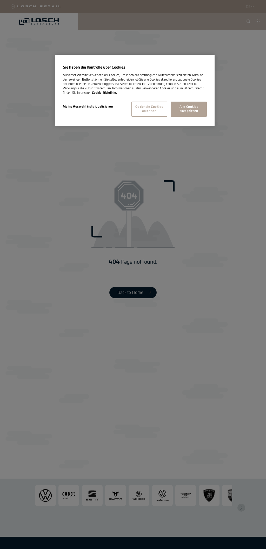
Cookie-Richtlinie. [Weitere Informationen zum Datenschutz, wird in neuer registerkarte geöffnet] (104, 92)
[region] (135, 90)
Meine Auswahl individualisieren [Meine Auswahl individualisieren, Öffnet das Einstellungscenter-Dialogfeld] (88, 106)
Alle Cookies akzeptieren (188, 109)
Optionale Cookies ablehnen (149, 109)
